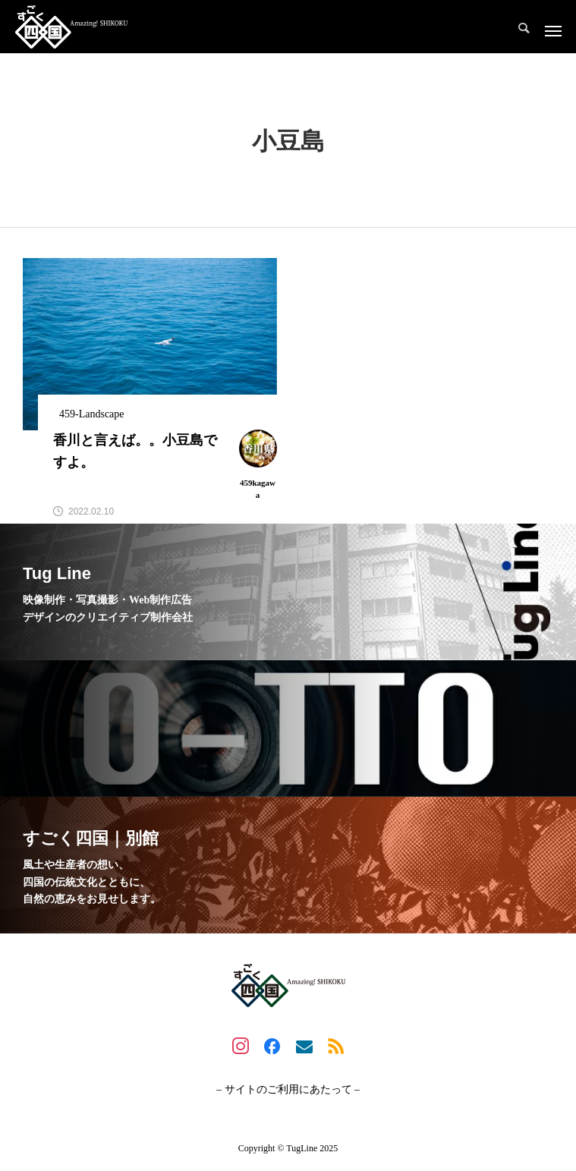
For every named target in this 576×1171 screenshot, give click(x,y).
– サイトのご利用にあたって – (288, 1089)
